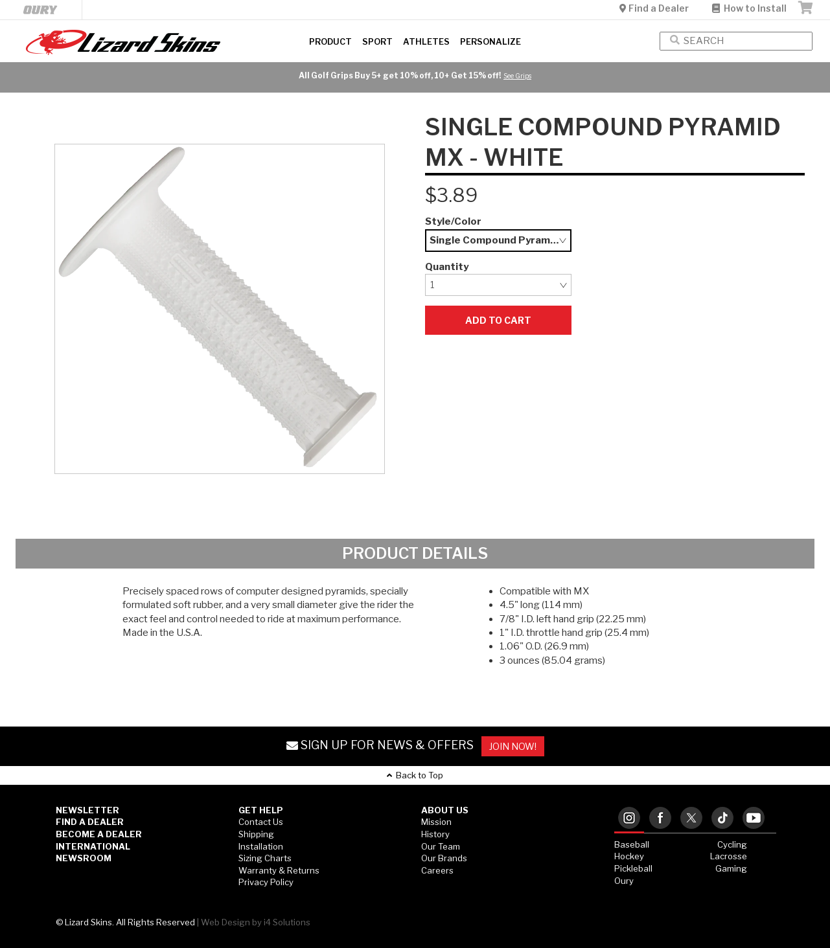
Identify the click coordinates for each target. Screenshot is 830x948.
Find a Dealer (655, 8)
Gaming (731, 868)
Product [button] (330, 42)
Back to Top (415, 775)
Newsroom (83, 858)
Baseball (631, 844)
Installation (260, 846)
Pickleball (633, 868)
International (93, 846)
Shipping (256, 834)
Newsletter (87, 810)
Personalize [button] (490, 42)
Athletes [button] (426, 42)
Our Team (440, 846)
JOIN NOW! (512, 746)
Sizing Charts (265, 858)
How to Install (749, 8)
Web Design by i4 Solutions (255, 922)
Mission (436, 822)
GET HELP (260, 810)
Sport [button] (377, 42)
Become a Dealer (99, 834)
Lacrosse (728, 856)
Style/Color (453, 221)
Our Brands (444, 858)
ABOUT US (444, 810)
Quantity (446, 267)
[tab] (629, 818)
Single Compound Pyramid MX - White (501, 240)
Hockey (629, 856)
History (435, 834)
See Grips (517, 76)
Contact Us (260, 822)
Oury (624, 880)
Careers (437, 870)
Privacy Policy (266, 882)
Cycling (732, 844)
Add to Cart (498, 320)
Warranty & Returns (278, 870)
